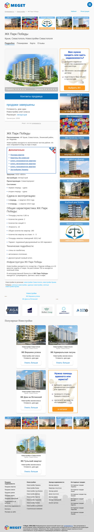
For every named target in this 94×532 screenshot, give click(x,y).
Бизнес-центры (53, 501)
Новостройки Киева (33, 486)
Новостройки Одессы (33, 495)
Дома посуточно (54, 492)
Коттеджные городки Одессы (77, 502)
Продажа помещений (11, 496)
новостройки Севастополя (33, 280)
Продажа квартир (17, 153)
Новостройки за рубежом (34, 504)
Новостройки (21, 11)
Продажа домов (10, 490)
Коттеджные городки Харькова (77, 506)
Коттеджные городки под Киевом (78, 493)
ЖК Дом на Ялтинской (29, 297)
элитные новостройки (19, 283)
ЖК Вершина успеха (33, 294)
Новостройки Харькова (34, 498)
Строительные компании (34, 507)
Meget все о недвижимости (13, 525)
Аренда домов (53, 489)
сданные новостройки (35, 283)
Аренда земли (53, 495)
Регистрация (85, 11)
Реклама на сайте (10, 510)
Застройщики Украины (19, 168)
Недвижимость (9, 11)
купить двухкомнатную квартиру (23, 162)
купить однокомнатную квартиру (23, 159)
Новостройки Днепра (33, 492)
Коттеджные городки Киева (77, 488)
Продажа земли (10, 493)
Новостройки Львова (33, 501)
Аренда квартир (54, 483)
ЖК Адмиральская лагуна (62, 350)
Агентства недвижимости (12, 504)
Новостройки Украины (34, 483)
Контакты (8, 507)
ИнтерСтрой (22, 113)
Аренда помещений (55, 498)
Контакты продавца (31, 94)
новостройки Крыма (49, 280)
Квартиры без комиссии (19, 156)
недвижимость (36, 121)
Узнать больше (31, 361)
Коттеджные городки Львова (77, 511)
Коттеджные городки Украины (77, 484)
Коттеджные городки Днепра (77, 497)
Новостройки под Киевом (34, 489)
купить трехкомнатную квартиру (23, 165)
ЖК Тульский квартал (31, 459)
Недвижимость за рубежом (10, 500)
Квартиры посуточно (55, 486)
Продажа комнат (10, 488)
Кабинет (74, 11)
